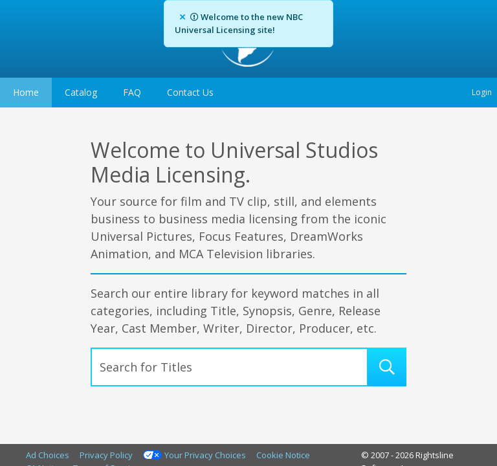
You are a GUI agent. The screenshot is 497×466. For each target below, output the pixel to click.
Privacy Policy (106, 455)
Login (482, 92)
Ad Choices (47, 455)
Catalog (81, 92)
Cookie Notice (283, 455)
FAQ (132, 92)
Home (26, 92)
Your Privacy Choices (205, 455)
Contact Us (190, 92)
